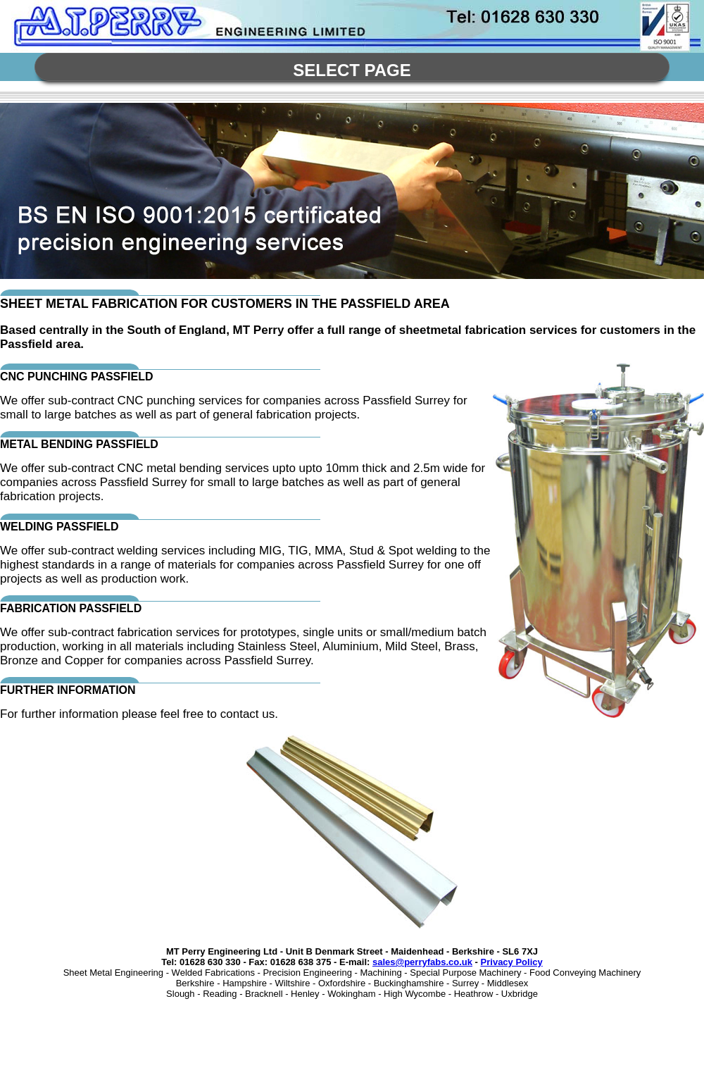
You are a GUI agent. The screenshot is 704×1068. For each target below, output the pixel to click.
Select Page (352, 70)
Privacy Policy (512, 962)
